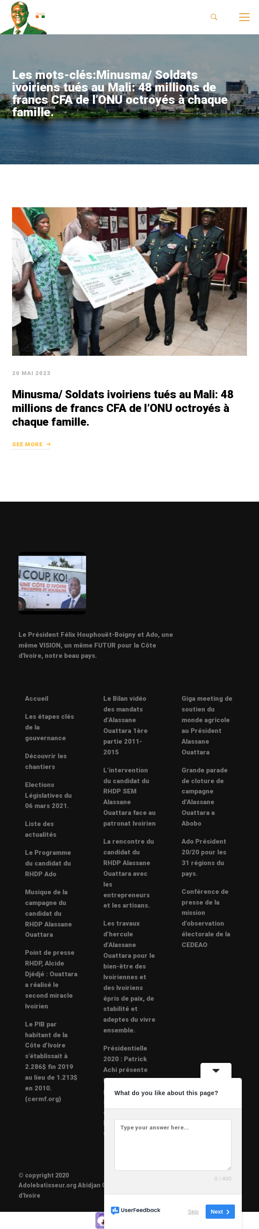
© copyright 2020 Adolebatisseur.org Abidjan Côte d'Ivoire (67, 1185)
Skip (193, 1211)
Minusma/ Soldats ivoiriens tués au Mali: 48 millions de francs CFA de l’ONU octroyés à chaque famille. (122, 427)
